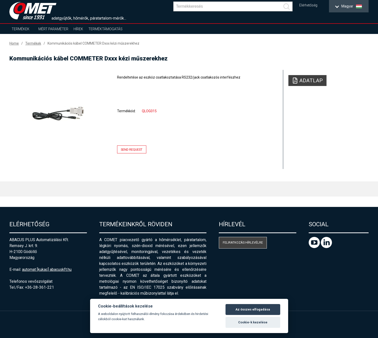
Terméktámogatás (105, 29)
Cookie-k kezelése (252, 322)
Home (14, 43)
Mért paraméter (53, 29)
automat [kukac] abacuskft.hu (47, 269)
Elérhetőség (308, 5)
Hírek (78, 29)
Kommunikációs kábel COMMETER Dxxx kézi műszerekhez (93, 43)
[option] (57, 113)
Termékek (20, 29)
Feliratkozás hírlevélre (243, 242)
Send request (131, 149)
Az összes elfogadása (252, 309)
